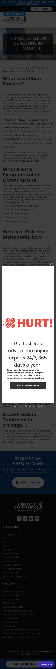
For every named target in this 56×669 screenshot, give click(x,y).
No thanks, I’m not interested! (28, 406)
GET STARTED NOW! (28, 385)
